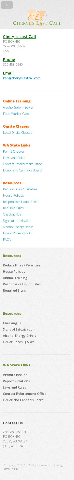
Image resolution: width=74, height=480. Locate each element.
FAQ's (7, 239)
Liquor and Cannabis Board (22, 170)
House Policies (13, 195)
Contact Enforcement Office (22, 164)
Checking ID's (12, 214)
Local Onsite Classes (17, 132)
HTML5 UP (11, 469)
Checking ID (12, 323)
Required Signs (13, 208)
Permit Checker (13, 151)
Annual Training (15, 278)
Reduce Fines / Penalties (20, 189)
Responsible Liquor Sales (20, 202)
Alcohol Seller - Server (18, 107)
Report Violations (16, 381)
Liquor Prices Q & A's (18, 233)
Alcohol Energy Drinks (18, 227)
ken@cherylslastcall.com (21, 78)
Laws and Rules (14, 158)
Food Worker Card (16, 113)
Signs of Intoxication (17, 220)
